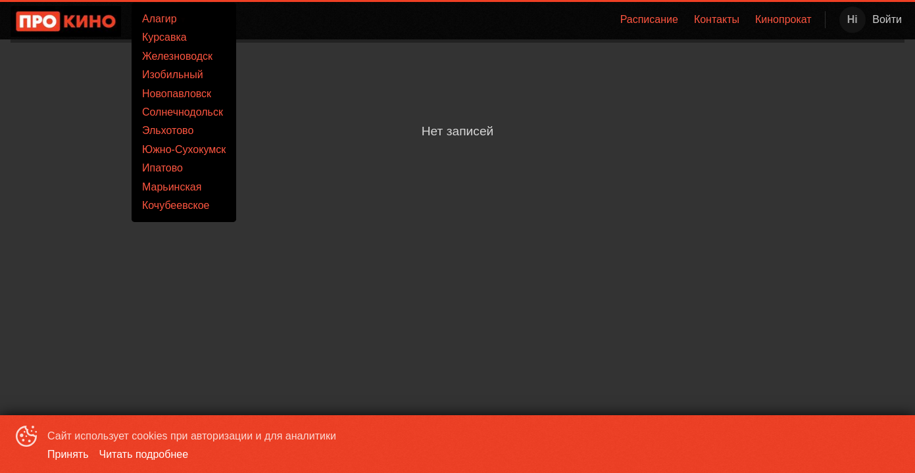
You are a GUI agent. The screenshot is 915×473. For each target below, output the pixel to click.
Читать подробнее (144, 454)
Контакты (716, 19)
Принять (68, 454)
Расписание (649, 19)
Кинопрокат (783, 19)
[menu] (509, 20)
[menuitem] (649, 20)
